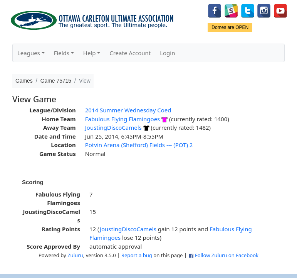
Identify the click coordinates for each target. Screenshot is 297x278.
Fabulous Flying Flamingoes (122, 119)
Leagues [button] (28, 53)
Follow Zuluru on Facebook (226, 255)
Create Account (130, 53)
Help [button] (89, 53)
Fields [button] (61, 53)
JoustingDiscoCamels (113, 127)
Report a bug (136, 255)
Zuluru (75, 255)
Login (167, 53)
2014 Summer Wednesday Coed (128, 110)
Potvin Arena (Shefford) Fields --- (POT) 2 (139, 145)
